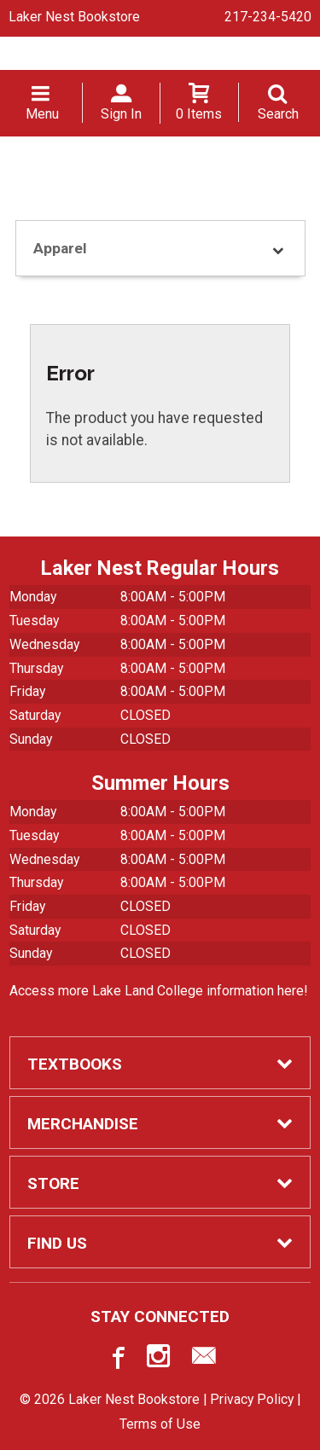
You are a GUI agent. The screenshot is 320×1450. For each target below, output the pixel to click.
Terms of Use (160, 1424)
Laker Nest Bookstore (74, 17)
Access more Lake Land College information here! (158, 991)
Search (278, 114)
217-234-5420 (267, 17)
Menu (42, 114)
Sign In (121, 114)
